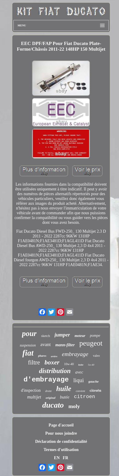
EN (57, 458)
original (51, 397)
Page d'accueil (61, 425)
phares (42, 355)
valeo (96, 355)
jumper (62, 335)
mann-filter (65, 345)
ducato (53, 405)
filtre (34, 362)
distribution (55, 370)
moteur (79, 336)
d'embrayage (46, 380)
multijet (34, 396)
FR (65, 458)
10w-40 (69, 364)
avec (79, 372)
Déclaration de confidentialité (61, 441)
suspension (28, 345)
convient (80, 391)
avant (45, 344)
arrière (54, 356)
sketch (45, 336)
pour (29, 333)
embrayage (75, 354)
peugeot (90, 343)
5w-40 (91, 364)
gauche (93, 381)
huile (63, 389)
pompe (95, 335)
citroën (95, 390)
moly (74, 406)
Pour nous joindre (61, 433)
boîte (80, 364)
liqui (78, 380)
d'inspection (31, 390)
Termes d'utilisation (61, 449)
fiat (28, 353)
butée (64, 397)
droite (48, 391)
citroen (84, 397)
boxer (52, 362)
